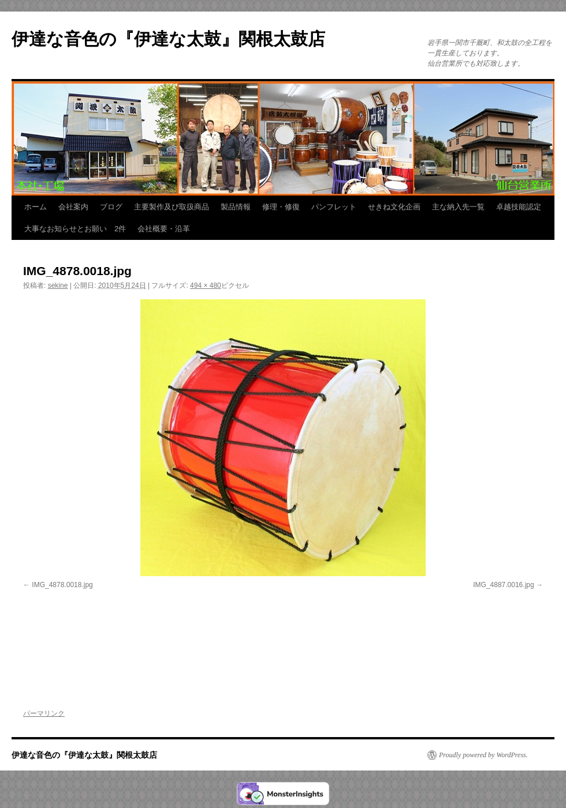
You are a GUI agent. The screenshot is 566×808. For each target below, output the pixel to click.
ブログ (111, 206)
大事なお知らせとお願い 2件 (75, 228)
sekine (58, 285)
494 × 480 (205, 285)
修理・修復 (281, 206)
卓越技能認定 (518, 206)
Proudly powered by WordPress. (483, 755)
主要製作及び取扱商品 (171, 206)
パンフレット (333, 206)
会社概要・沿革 (163, 228)
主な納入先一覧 (458, 206)
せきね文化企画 (394, 206)
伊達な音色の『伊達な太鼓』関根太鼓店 (168, 38)
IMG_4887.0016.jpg (503, 585)
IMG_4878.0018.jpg (62, 585)
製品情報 (236, 206)
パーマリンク (44, 713)
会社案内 (73, 206)
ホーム (35, 206)
